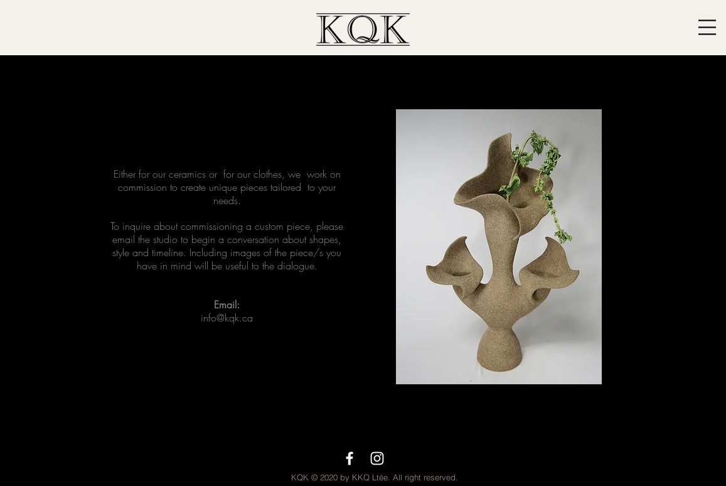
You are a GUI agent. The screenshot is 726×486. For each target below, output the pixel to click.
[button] (707, 27)
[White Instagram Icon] (377, 458)
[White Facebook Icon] (349, 458)
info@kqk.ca (227, 318)
